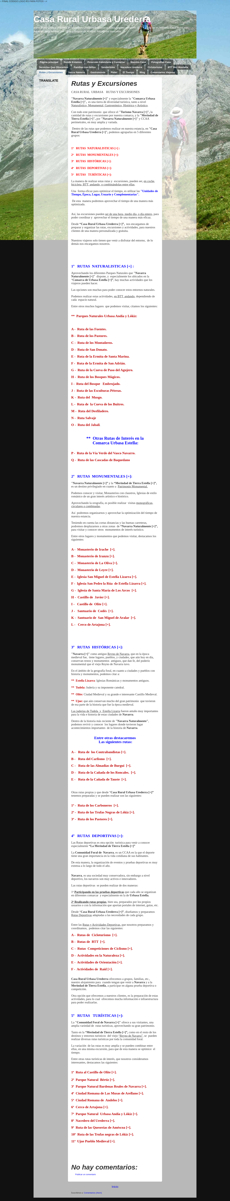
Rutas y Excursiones (51, 72)
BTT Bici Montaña (178, 67)
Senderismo (108, 67)
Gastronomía (97, 72)
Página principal (49, 62)
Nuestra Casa (138, 62)
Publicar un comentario (85, 1174)
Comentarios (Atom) (93, 1193)
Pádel (114, 72)
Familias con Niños (85, 67)
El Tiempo (128, 72)
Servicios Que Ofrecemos (53, 67)
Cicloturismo (155, 67)
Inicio (115, 1186)
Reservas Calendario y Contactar (106, 62)
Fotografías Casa (161, 62)
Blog (142, 72)
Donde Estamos (73, 62)
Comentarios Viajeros (163, 72)
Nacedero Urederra (131, 67)
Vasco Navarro (76, 72)
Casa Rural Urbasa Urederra (92, 19)
